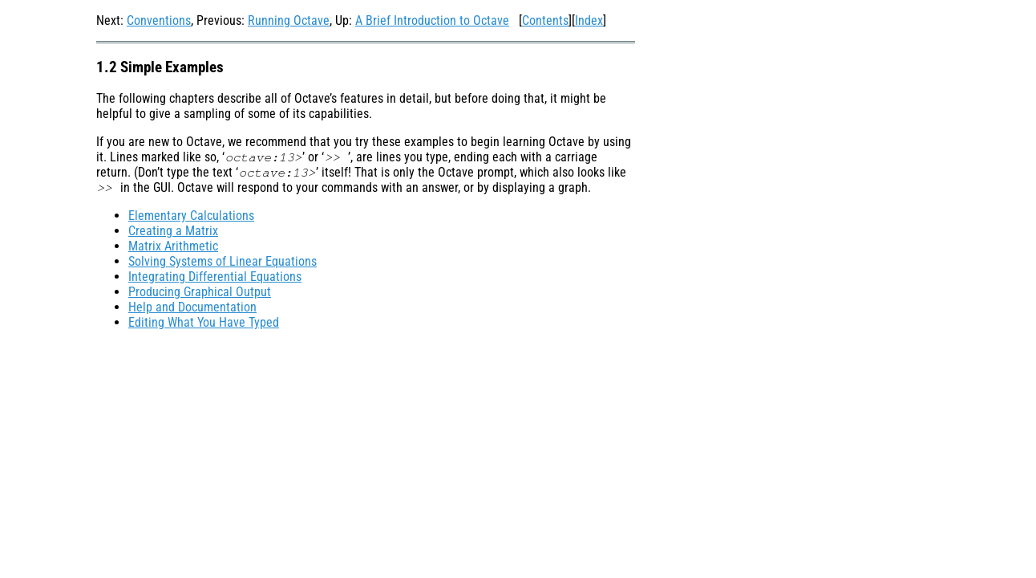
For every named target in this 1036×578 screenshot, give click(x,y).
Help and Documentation (192, 307)
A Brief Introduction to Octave (432, 20)
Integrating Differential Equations (214, 276)
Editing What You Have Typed (203, 322)
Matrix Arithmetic (173, 246)
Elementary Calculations (191, 215)
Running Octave (289, 20)
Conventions (159, 20)
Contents (545, 20)
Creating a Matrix (173, 230)
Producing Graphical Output (199, 291)
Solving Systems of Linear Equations (222, 261)
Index (589, 20)
